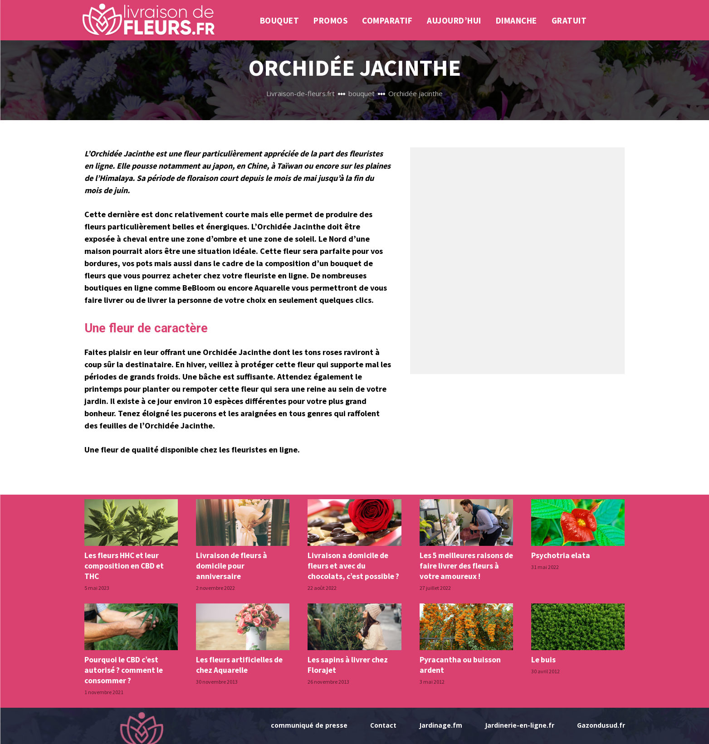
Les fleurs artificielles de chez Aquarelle (239, 664)
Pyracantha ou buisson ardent (459, 664)
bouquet (361, 93)
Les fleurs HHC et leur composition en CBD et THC (123, 565)
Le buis (543, 659)
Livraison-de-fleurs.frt (300, 93)
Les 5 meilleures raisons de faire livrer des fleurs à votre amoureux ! (466, 565)
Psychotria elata (560, 555)
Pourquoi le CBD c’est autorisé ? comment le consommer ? (123, 669)
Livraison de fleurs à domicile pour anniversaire (231, 565)
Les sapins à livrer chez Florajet (347, 664)
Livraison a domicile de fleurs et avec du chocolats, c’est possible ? (353, 565)
